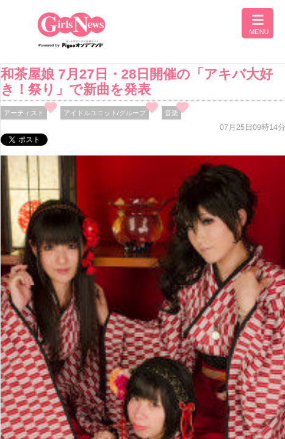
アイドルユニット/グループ (104, 112)
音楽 (171, 112)
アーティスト (24, 112)
